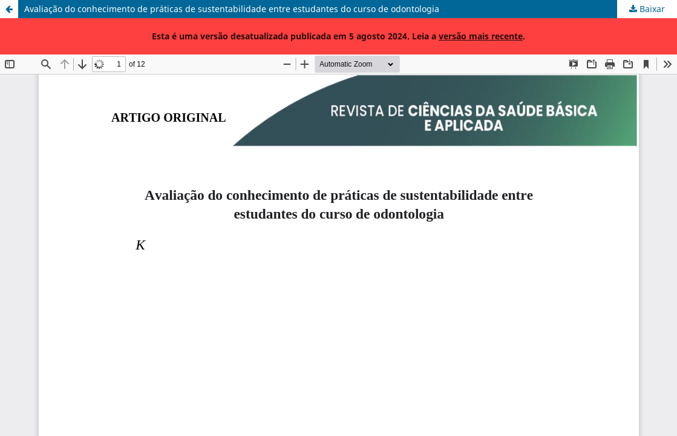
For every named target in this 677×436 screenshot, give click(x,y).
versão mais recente (481, 36)
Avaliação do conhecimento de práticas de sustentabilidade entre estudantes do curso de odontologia (231, 9)
